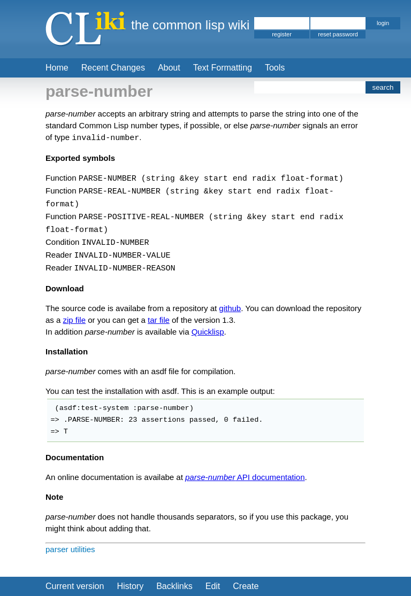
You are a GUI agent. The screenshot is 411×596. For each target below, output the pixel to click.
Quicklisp (208, 331)
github (230, 308)
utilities (83, 549)
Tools (275, 67)
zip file (74, 319)
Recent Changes (113, 67)
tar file (159, 319)
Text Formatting (222, 67)
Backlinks (174, 586)
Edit (213, 586)
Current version (74, 586)
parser (56, 549)
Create (245, 586)
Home (56, 67)
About (169, 67)
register (282, 34)
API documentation (245, 477)
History (130, 586)
